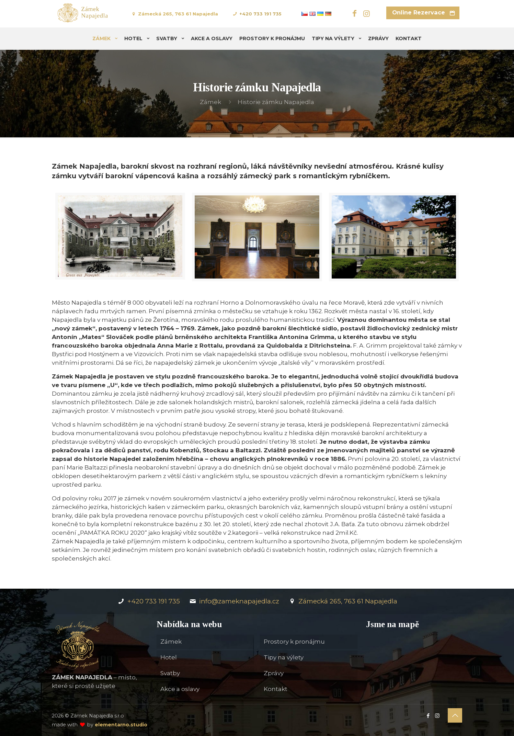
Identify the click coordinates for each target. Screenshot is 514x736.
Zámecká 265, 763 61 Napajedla (178, 13)
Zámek (210, 102)
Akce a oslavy (179, 689)
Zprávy (274, 673)
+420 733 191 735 (260, 13)
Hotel (168, 657)
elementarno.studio (121, 725)
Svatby (170, 673)
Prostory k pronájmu (294, 641)
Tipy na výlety (284, 657)
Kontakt (275, 689)
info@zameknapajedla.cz (234, 601)
